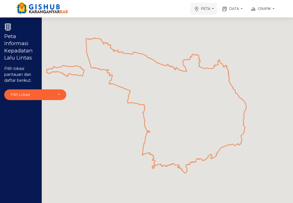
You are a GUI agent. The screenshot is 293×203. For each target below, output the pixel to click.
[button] (35, 94)
